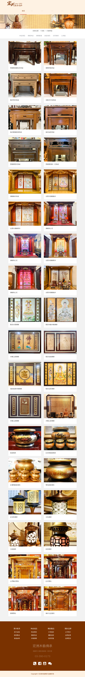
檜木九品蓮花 (50, 613)
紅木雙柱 (49, 581)
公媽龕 (63, 35)
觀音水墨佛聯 (14, 324)
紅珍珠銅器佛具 (51, 453)
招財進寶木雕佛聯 (16, 389)
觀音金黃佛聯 (50, 389)
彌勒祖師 (51, 635)
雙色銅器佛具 (50, 485)
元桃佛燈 (13, 549)
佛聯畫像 (39, 35)
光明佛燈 (56, 35)
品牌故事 (68, 635)
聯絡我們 (72, 11)
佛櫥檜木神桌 (14, 196)
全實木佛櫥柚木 (51, 292)
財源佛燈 (49, 549)
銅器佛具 (47, 35)
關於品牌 (52, 11)
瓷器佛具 (13, 453)
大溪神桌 (31, 11)
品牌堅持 (68, 638)
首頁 (23, 11)
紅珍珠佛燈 (13, 517)
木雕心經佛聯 (14, 356)
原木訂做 (42, 11)
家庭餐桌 (17, 635)
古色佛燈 (49, 517)
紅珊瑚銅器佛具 (15, 485)
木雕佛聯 (34, 638)
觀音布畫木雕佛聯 (51, 324)
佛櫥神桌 (31, 35)
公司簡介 (68, 632)
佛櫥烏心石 (49, 228)
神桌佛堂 (22, 35)
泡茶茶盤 (51, 638)
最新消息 (62, 11)
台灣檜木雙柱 (14, 581)
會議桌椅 (17, 638)
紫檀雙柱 (13, 613)
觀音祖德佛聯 (50, 356)
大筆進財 (51, 632)
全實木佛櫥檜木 (51, 196)
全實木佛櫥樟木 (15, 228)
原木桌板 (17, 632)
